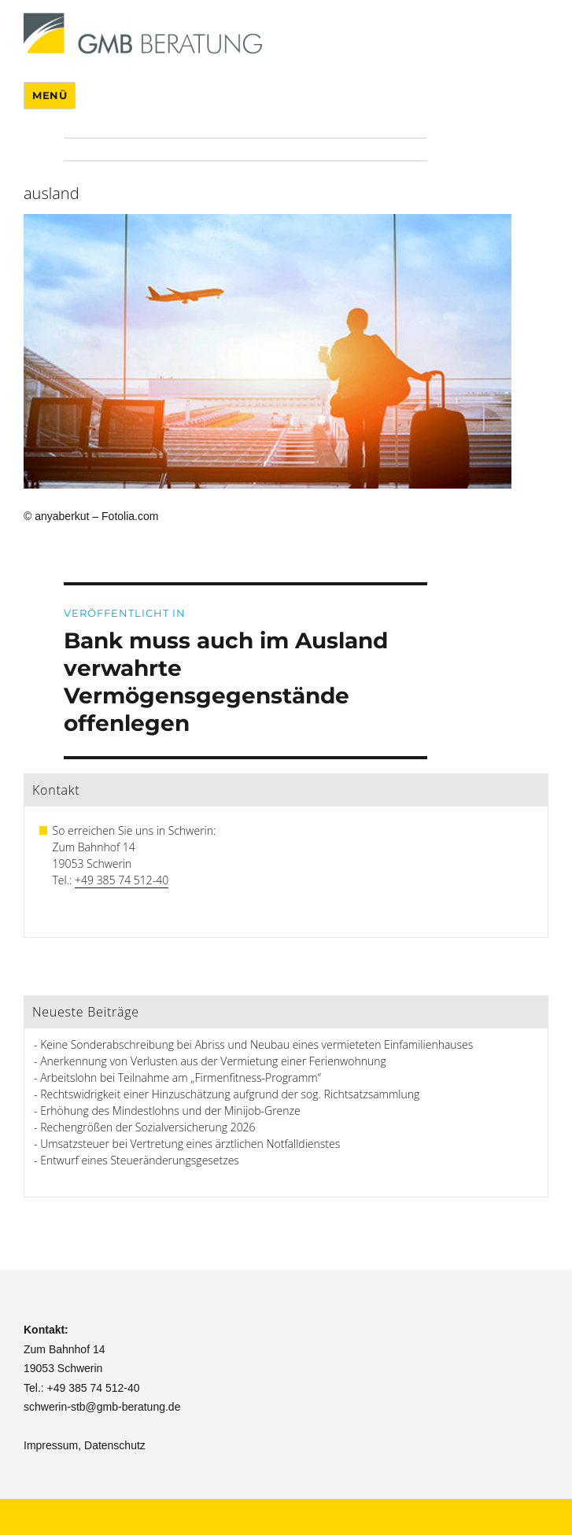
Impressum (51, 1445)
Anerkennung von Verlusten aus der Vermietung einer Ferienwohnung (213, 1060)
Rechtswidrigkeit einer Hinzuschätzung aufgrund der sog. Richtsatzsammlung (229, 1094)
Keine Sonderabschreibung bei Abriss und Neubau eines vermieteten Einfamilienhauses (256, 1044)
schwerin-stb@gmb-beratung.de (102, 1406)
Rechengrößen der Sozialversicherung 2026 (147, 1127)
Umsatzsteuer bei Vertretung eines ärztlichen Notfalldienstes (190, 1143)
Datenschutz (115, 1445)
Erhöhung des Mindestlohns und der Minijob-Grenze (170, 1110)
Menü (49, 95)
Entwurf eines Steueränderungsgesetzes (139, 1160)
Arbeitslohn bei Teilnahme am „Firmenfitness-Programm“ (180, 1077)
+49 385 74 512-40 (121, 880)
